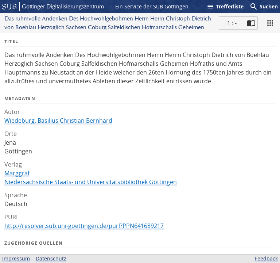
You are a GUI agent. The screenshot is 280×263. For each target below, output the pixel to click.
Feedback (266, 258)
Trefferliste (225, 6)
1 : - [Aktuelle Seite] (232, 23)
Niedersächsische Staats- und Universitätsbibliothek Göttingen (90, 182)
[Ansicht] (270, 23)
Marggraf (17, 173)
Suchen (263, 6)
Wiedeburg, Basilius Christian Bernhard (58, 121)
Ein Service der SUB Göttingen (151, 6)
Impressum (16, 258)
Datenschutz (51, 258)
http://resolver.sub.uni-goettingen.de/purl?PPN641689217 (84, 226)
